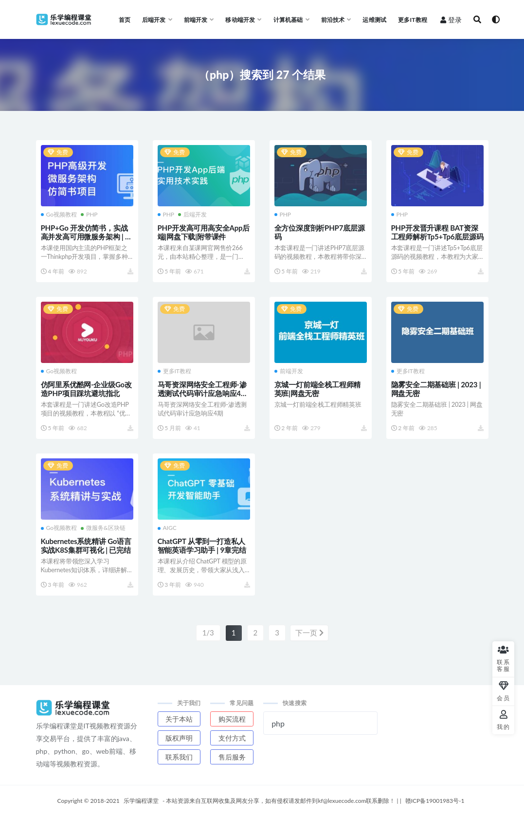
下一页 (309, 632)
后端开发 (192, 214)
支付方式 (232, 737)
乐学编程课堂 (141, 800)
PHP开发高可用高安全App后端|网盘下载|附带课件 (204, 232)
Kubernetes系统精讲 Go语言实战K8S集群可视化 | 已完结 (86, 545)
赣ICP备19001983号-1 (435, 800)
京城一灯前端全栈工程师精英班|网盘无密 (317, 389)
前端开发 (288, 371)
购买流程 (232, 718)
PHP (89, 214)
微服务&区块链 (103, 528)
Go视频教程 (59, 214)
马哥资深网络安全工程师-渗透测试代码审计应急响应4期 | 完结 (203, 393)
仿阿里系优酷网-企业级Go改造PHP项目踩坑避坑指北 (86, 389)
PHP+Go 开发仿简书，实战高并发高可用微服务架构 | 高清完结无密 (86, 236)
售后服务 (232, 756)
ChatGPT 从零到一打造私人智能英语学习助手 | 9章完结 (202, 545)
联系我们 (179, 756)
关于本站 (179, 718)
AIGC (167, 528)
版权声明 (179, 737)
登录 (451, 20)
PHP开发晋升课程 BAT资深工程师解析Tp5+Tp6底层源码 (437, 232)
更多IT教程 (174, 371)
